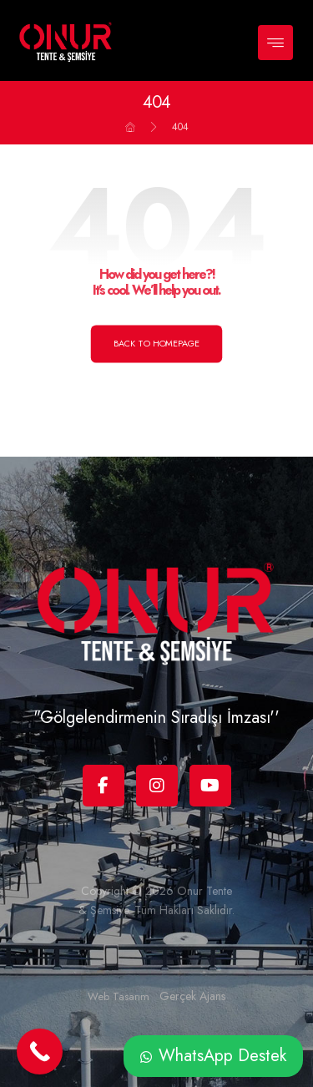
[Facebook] (103, 785)
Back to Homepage (157, 343)
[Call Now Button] (40, 1051)
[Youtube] (210, 785)
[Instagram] (157, 785)
